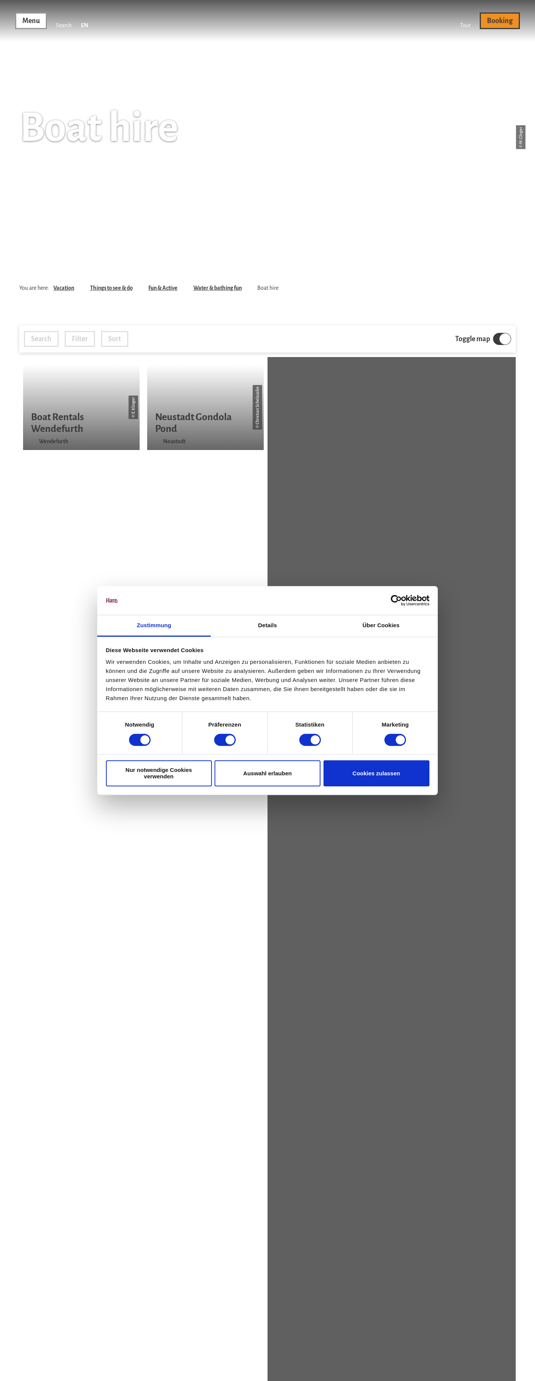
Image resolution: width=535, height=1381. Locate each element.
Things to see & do (111, 288)
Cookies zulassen (376, 773)
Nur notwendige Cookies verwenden (159, 773)
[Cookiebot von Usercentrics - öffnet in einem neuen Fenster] (396, 600)
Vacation (63, 288)
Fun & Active (162, 288)
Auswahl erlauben (267, 773)
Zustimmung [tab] (154, 625)
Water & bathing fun (217, 288)
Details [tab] (267, 625)
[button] (465, 20)
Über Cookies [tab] (381, 625)
